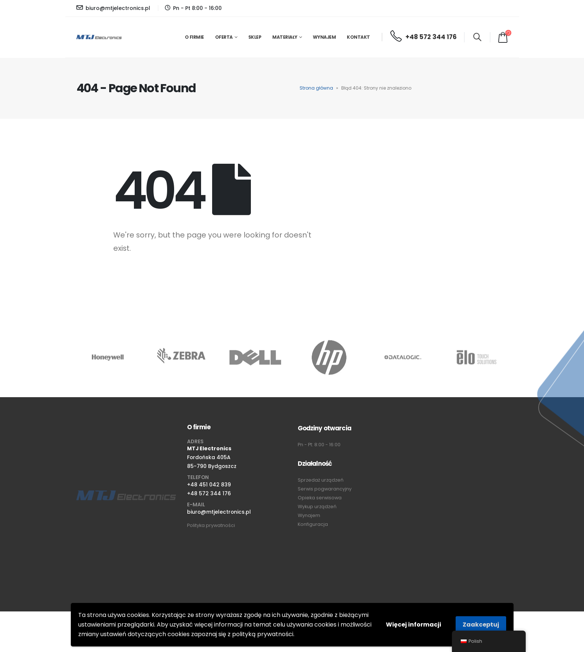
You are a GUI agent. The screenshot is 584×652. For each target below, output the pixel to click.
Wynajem (324, 37)
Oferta (224, 37)
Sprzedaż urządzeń (320, 480)
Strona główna (316, 88)
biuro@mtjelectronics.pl (219, 512)
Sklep (255, 37)
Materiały (284, 37)
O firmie (194, 37)
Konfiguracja (313, 524)
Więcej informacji (413, 624)
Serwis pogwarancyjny (325, 489)
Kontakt (358, 37)
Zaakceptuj (481, 624)
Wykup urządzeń (317, 506)
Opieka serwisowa (320, 498)
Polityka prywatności (211, 525)
